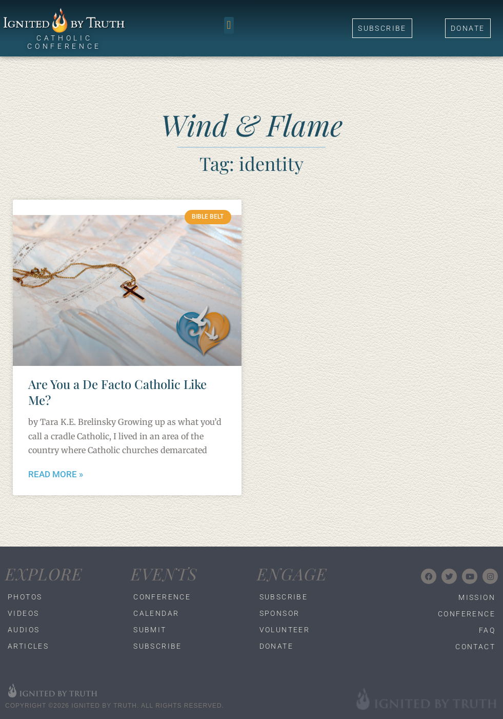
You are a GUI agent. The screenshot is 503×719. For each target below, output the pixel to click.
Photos (25, 597)
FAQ (487, 630)
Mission (476, 597)
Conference (161, 597)
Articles (28, 646)
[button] (229, 25)
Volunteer (284, 630)
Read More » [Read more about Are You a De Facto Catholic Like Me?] (55, 474)
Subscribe (157, 646)
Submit (149, 630)
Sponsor (279, 613)
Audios (23, 630)
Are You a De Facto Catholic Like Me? (117, 392)
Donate (276, 646)
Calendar (156, 613)
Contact (475, 647)
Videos (23, 613)
